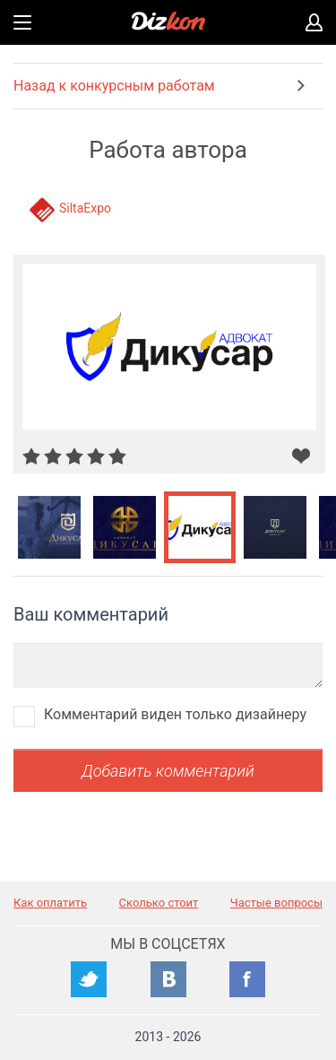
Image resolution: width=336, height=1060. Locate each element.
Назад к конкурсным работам (114, 85)
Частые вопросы (276, 902)
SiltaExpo (85, 208)
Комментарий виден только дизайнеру (175, 714)
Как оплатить (50, 902)
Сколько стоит (159, 902)
